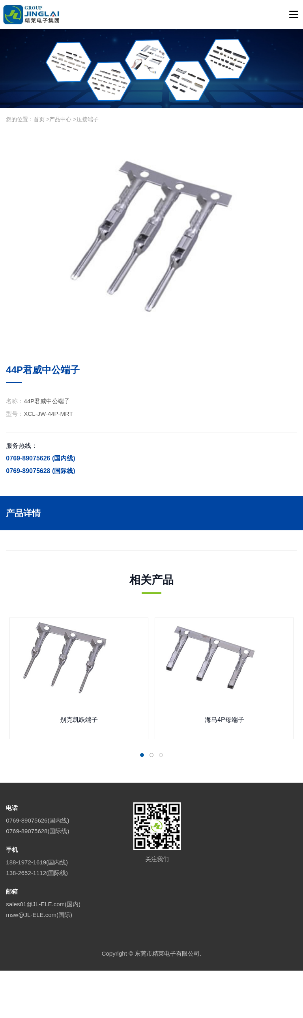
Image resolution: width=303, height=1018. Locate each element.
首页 (39, 119)
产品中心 (60, 119)
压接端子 (88, 119)
